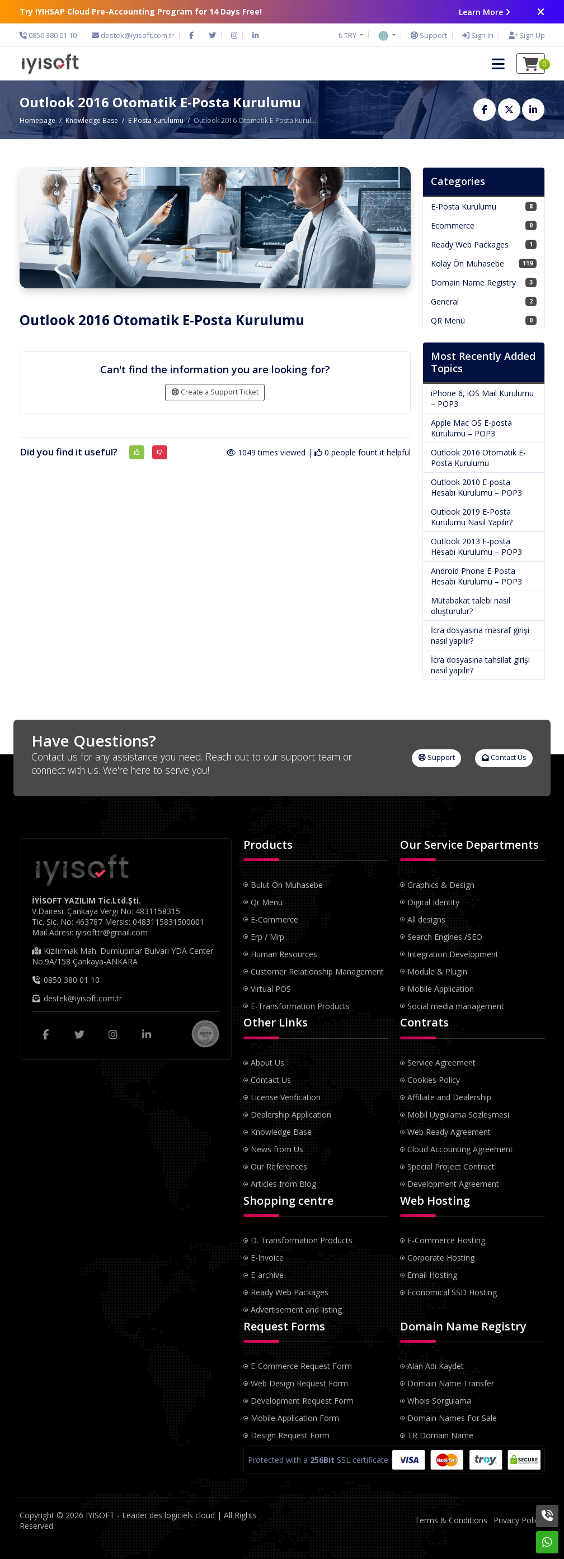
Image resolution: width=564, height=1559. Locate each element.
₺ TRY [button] (348, 35)
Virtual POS (271, 988)
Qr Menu (267, 902)
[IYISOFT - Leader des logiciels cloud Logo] (49, 63)
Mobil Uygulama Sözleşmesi (458, 1114)
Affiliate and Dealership (449, 1097)
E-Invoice (267, 1257)
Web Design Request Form (299, 1383)
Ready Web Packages (289, 1292)
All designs (426, 919)
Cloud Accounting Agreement (460, 1149)
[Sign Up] (524, 35)
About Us (267, 1062)
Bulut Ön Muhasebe (287, 885)
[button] (387, 35)
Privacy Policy (518, 1520)
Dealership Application (291, 1114)
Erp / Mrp (267, 936)
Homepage (37, 120)
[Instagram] (234, 35)
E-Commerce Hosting (446, 1240)
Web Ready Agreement (449, 1132)
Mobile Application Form (295, 1418)
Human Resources (284, 954)
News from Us (277, 1149)
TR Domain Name (440, 1435)
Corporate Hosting (440, 1257)
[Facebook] (191, 35)
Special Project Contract (451, 1166)
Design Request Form (290, 1435)
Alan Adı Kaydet (435, 1366)
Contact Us (504, 757)
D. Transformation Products (301, 1240)
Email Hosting (432, 1275)
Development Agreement (453, 1183)
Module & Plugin (437, 971)
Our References (279, 1166)
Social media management (455, 1006)
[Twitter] (212, 35)
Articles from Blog (283, 1183)
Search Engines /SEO (444, 936)
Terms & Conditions (451, 1520)
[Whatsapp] (547, 1542)
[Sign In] (478, 35)
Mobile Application (440, 988)
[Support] (429, 35)
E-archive (267, 1275)
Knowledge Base (91, 120)
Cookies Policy (433, 1080)
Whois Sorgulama (439, 1400)
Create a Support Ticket (215, 392)
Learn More (484, 12)
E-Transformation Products (300, 1006)
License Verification (286, 1097)
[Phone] (51, 35)
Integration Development (453, 954)
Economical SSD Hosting (452, 1292)
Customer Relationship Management (317, 971)
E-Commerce (274, 919)
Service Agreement (441, 1062)
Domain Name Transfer (450, 1383)
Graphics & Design (440, 885)
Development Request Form (302, 1400)
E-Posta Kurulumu (156, 120)
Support (437, 757)
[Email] (133, 35)
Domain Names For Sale (452, 1418)
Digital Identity (433, 902)
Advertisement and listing (296, 1309)
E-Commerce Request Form (301, 1366)
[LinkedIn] (255, 35)
